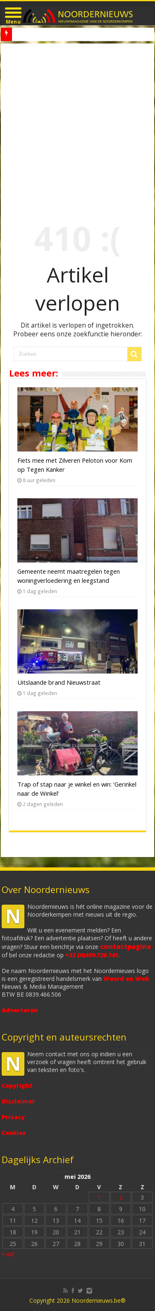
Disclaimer (18, 1101)
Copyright (17, 1085)
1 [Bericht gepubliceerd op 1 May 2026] (99, 1197)
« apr (8, 1254)
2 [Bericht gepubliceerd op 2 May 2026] (120, 1197)
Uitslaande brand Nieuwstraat (58, 682)
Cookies (14, 1133)
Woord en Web (126, 979)
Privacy (13, 1117)
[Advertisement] (77, 125)
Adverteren (20, 1010)
